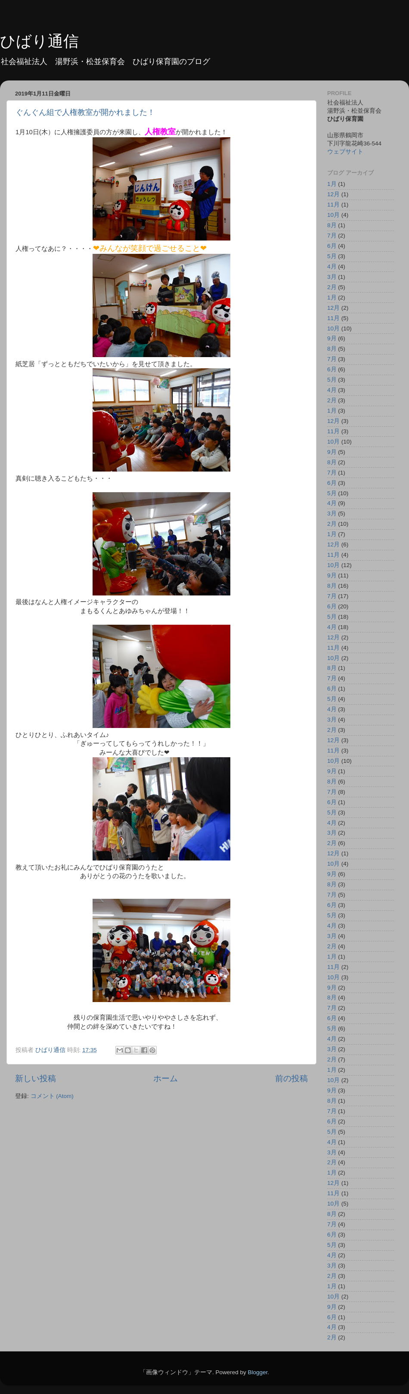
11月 (333, 204)
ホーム (165, 1078)
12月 (333, 194)
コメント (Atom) (52, 1096)
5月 (332, 256)
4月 (332, 266)
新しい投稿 (35, 1078)
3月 (332, 277)
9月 (332, 338)
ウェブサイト (345, 151)
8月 (332, 225)
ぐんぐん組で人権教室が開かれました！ (85, 112)
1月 (332, 184)
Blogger (257, 1372)
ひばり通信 (39, 41)
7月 (332, 235)
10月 (333, 215)
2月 (332, 287)
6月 (332, 246)
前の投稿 (291, 1078)
